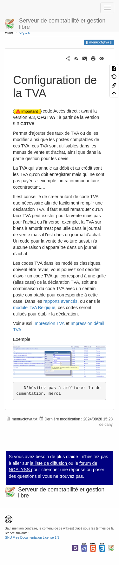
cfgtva (24, 32)
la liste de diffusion (49, 463)
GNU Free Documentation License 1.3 (32, 537)
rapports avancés (60, 301)
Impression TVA (49, 323)
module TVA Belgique (34, 307)
